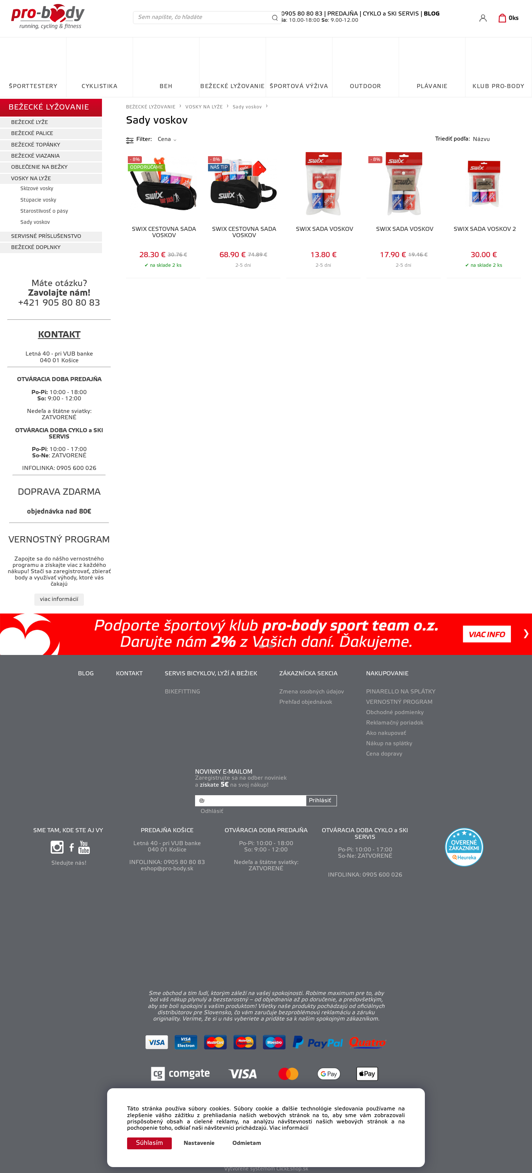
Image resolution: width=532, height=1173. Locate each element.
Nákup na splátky (389, 742)
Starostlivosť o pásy (44, 210)
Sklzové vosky (36, 187)
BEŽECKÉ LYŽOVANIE (232, 86)
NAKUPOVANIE (387, 672)
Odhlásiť (212, 808)
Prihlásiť (319, 799)
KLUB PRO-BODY (499, 86)
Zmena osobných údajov (311, 690)
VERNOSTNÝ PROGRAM (399, 700)
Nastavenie (200, 1143)
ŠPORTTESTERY (33, 86)
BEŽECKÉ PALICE (32, 132)
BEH (166, 86)
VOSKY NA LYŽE (31, 177)
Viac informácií (288, 1127)
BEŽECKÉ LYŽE (29, 121)
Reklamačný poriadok (394, 721)
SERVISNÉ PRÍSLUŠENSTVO (46, 234)
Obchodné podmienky (395, 710)
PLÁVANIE (432, 86)
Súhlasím (150, 1143)
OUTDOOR (365, 86)
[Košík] (507, 18)
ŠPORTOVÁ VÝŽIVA (299, 86)
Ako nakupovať (386, 732)
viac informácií (59, 598)
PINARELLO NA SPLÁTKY (401, 690)
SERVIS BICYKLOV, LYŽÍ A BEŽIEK (211, 672)
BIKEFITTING (182, 690)
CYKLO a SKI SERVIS (391, 14)
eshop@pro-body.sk (167, 866)
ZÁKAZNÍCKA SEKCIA (308, 672)
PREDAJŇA (342, 14)
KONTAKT (129, 672)
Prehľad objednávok (305, 700)
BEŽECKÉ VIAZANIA (35, 154)
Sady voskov (35, 221)
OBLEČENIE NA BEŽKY (39, 166)
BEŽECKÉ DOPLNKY (36, 246)
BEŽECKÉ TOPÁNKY (35, 143)
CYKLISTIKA (99, 86)
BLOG (86, 672)
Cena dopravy (384, 752)
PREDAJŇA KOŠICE (167, 828)
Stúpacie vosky (38, 198)
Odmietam (248, 1143)
